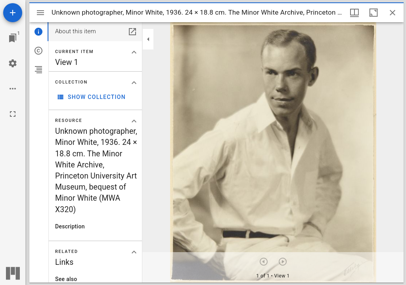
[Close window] (392, 12)
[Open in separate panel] (132, 31)
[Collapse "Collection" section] (134, 82)
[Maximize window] (373, 12)
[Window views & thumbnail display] (354, 12)
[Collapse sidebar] (148, 39)
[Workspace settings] (12, 63)
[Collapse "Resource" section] (134, 121)
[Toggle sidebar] (40, 12)
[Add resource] (12, 12)
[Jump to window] (12, 38)
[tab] (38, 31)
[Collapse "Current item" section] (134, 52)
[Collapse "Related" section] (134, 252)
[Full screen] (12, 114)
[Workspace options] (12, 88)
